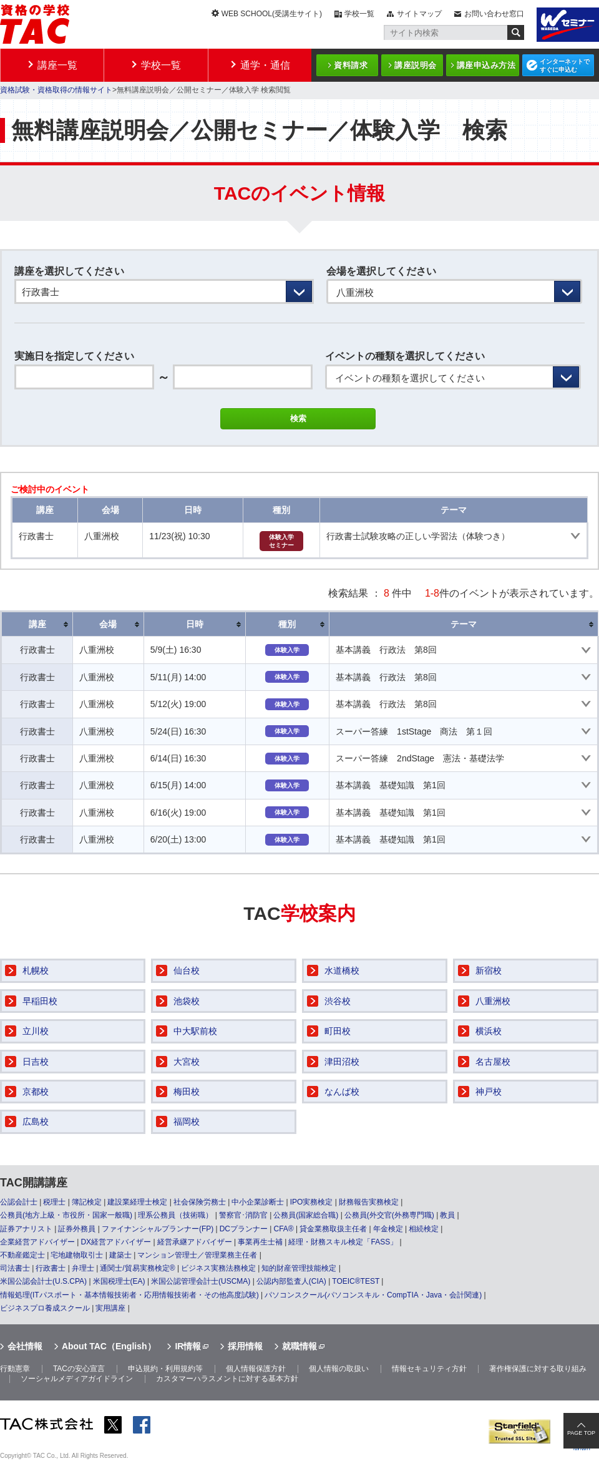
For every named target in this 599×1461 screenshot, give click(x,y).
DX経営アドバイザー (115, 1242)
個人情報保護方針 (256, 1368)
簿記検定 (87, 1202)
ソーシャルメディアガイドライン (77, 1378)
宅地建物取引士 (77, 1255)
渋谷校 (337, 1001)
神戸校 (488, 1092)
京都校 (35, 1092)
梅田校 (186, 1092)
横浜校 (488, 1031)
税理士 (54, 1202)
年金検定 (388, 1228)
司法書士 (15, 1268)
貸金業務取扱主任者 (333, 1228)
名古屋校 (492, 1062)
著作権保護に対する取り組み (538, 1368)
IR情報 (188, 1346)
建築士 (120, 1255)
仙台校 (186, 970)
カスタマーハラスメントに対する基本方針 (227, 1378)
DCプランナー (244, 1228)
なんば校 (341, 1092)
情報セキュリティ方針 (429, 1368)
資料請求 (351, 65)
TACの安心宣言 (79, 1368)
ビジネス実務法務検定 (218, 1268)
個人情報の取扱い (339, 1368)
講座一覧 (57, 65)
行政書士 (51, 1268)
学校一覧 (359, 13)
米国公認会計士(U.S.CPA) (43, 1281)
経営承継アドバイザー (194, 1242)
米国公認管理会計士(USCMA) (200, 1281)
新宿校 (488, 970)
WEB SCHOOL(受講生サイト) (272, 13)
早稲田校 (39, 1001)
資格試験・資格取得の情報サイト (56, 90)
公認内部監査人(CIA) (291, 1281)
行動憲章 (15, 1368)
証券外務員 (76, 1228)
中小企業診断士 (257, 1202)
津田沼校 (341, 1062)
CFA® (283, 1228)
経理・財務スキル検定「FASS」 (342, 1242)
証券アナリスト (26, 1228)
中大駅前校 (195, 1031)
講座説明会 (415, 65)
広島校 (35, 1121)
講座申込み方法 (486, 65)
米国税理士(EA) (119, 1281)
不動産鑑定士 (22, 1255)
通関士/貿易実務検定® (137, 1268)
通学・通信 (265, 65)
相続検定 (424, 1228)
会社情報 (24, 1346)
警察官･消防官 (243, 1215)
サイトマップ (419, 13)
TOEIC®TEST (355, 1281)
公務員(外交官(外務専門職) (389, 1215)
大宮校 (186, 1062)
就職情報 (299, 1346)
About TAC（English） (109, 1346)
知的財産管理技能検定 (298, 1268)
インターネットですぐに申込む (565, 65)
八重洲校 (492, 1001)
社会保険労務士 (199, 1202)
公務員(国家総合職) (305, 1215)
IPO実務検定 (311, 1202)
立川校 (35, 1031)
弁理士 (83, 1268)
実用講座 (110, 1308)
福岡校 (186, 1121)
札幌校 (35, 970)
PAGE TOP (581, 1433)
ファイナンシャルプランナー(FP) (157, 1228)
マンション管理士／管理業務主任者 (197, 1255)
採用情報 (245, 1346)
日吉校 (35, 1062)
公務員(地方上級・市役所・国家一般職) (66, 1215)
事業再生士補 (260, 1242)
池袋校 (186, 1001)
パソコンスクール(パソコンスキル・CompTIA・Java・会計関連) (373, 1295)
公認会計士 (18, 1202)
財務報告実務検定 (369, 1202)
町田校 (337, 1031)
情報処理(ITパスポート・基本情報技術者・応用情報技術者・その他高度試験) (129, 1295)
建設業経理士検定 (137, 1202)
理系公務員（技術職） (175, 1215)
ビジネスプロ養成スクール (45, 1308)
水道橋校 (341, 970)
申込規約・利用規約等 (165, 1368)
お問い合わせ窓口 (494, 13)
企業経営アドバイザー (37, 1242)
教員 (447, 1215)
